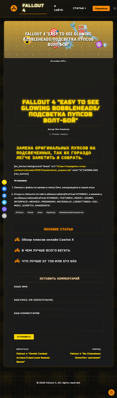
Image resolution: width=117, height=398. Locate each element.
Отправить (24, 337)
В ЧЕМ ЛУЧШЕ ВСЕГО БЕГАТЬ (46, 250)
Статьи (78, 8)
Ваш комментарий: (27, 313)
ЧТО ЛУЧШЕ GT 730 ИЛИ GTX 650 (49, 261)
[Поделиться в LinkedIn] (4, 195)
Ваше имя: (21, 286)
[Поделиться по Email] (4, 215)
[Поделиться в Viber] (4, 209)
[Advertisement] (58, 80)
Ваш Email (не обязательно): (33, 300)
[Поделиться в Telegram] (4, 202)
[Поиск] (115, 8)
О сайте (58, 8)
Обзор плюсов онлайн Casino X (48, 240)
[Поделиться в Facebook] (4, 188)
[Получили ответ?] (111, 392)
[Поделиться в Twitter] (4, 182)
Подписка (101, 8)
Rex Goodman (62, 129)
